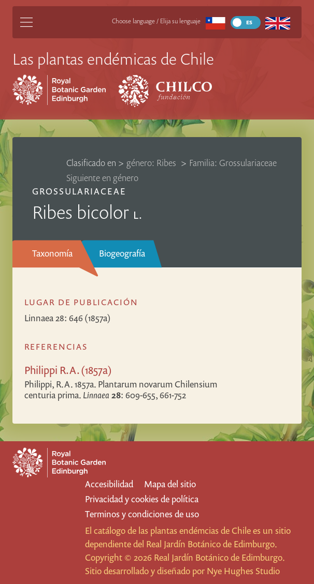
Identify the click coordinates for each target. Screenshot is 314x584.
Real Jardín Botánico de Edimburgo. (211, 544)
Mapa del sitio (170, 484)
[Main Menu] (26, 22)
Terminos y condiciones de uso (142, 514)
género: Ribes (152, 163)
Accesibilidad (109, 484)
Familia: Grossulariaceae (233, 163)
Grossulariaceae (79, 191)
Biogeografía (122, 253)
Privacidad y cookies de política (141, 499)
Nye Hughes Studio (243, 571)
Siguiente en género (102, 178)
